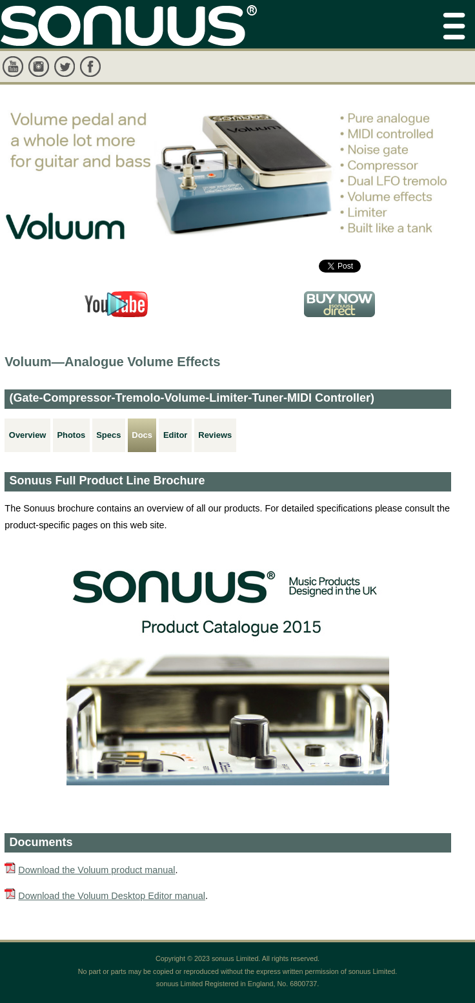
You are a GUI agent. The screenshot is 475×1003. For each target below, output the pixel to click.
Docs (142, 435)
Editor (175, 435)
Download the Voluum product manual (96, 870)
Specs (108, 435)
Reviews (215, 435)
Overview (27, 435)
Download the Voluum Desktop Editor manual (111, 896)
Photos (71, 435)
